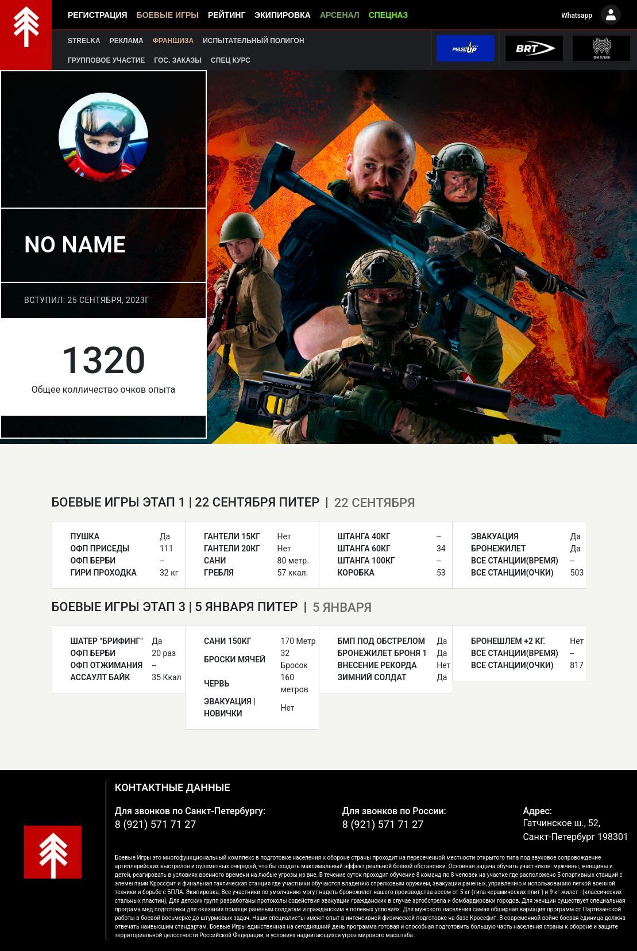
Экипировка (282, 15)
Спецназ (388, 15)
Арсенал (340, 15)
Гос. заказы (178, 60)
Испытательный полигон (253, 41)
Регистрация (98, 15)
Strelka (84, 41)
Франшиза (173, 41)
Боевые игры (168, 15)
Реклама (127, 41)
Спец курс (230, 60)
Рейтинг (226, 15)
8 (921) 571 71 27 (155, 824)
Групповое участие (106, 60)
